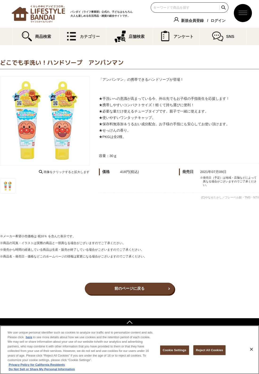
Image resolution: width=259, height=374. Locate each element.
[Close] (251, 349)
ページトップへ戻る (129, 323)
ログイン (218, 21)
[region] (129, 350)
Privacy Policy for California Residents (37, 364)
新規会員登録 (192, 21)
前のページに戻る (129, 288)
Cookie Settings (174, 350)
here (29, 337)
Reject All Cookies (209, 350)
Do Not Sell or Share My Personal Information (42, 369)
